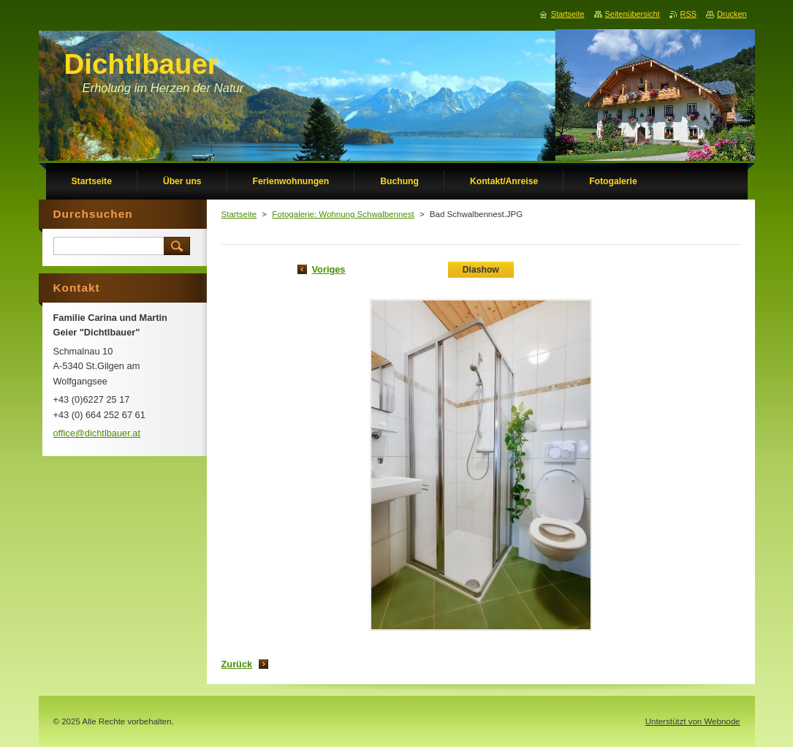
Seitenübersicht (632, 14)
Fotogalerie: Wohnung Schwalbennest (343, 214)
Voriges (329, 269)
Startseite (239, 214)
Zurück (237, 664)
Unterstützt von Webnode (692, 721)
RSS (688, 14)
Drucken (732, 14)
